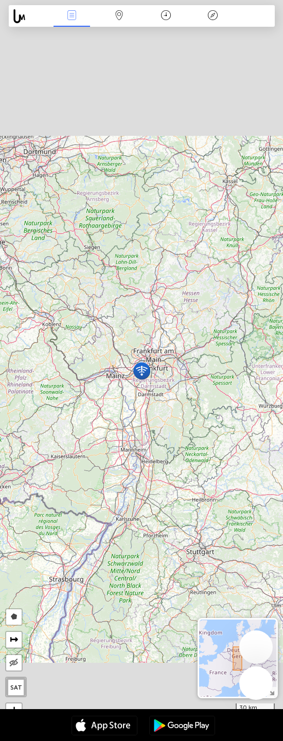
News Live (72, 16)
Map (119, 16)
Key (213, 16)
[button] (142, 371)
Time (166, 16)
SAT (16, 687)
